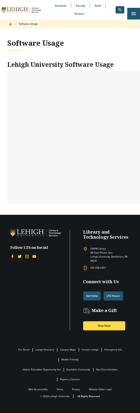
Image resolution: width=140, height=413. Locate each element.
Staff (98, 6)
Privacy (76, 389)
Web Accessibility (38, 389)
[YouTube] (34, 256)
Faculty (80, 6)
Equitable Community (78, 369)
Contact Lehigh (90, 350)
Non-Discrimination (106, 369)
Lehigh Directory (44, 350)
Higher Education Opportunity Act (42, 369)
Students (61, 6)
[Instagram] (27, 256)
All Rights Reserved (88, 396)
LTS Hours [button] (113, 296)
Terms (60, 389)
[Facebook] (12, 256)
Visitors (79, 14)
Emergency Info (113, 350)
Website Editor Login (100, 389)
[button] (120, 9)
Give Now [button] (104, 326)
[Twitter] (20, 256)
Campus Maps (68, 350)
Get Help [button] (92, 296)
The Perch (24, 350)
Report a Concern (70, 379)
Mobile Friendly (70, 359)
